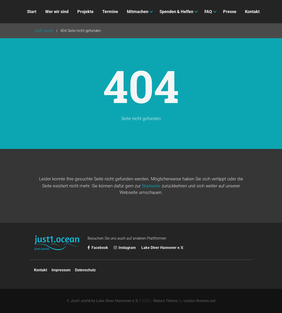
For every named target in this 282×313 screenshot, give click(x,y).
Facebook (98, 247)
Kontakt (40, 270)
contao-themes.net (199, 301)
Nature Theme (165, 301)
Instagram (125, 247)
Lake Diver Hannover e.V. (162, 247)
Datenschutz (85, 270)
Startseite (151, 186)
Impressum (61, 270)
